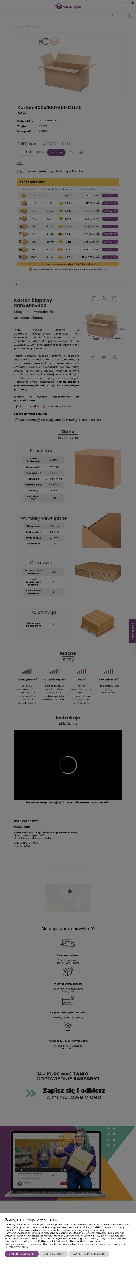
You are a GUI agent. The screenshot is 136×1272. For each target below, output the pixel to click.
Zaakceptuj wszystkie (22, 1253)
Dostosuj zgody (54, 1253)
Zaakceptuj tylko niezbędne (89, 1253)
